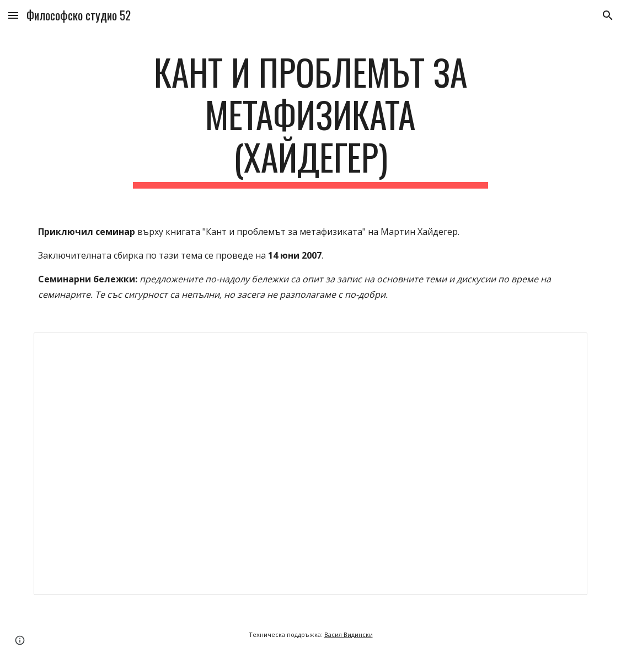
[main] (311, 119)
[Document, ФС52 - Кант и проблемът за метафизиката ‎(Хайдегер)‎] (310, 464)
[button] (13, 15)
